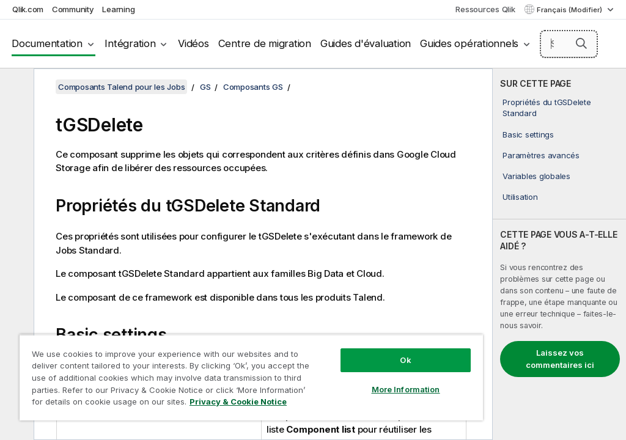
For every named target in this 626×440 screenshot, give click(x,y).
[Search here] (569, 44)
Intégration (130, 43)
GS (205, 87)
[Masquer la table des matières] (15, 87)
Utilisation (520, 197)
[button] (581, 43)
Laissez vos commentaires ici (560, 359)
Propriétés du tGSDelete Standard (547, 107)
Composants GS (253, 87)
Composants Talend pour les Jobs (121, 87)
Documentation (47, 43)
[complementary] (559, 254)
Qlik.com (27, 9)
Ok (405, 360)
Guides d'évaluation (365, 43)
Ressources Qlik (485, 9)
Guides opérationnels (469, 43)
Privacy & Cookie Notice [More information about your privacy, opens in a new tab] (238, 401)
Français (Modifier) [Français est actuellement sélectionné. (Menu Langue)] (570, 10)
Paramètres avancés (541, 155)
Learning (118, 9)
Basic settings (528, 134)
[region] (251, 377)
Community (73, 9)
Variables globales (536, 176)
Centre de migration (264, 43)
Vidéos (193, 43)
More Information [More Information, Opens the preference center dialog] (406, 389)
